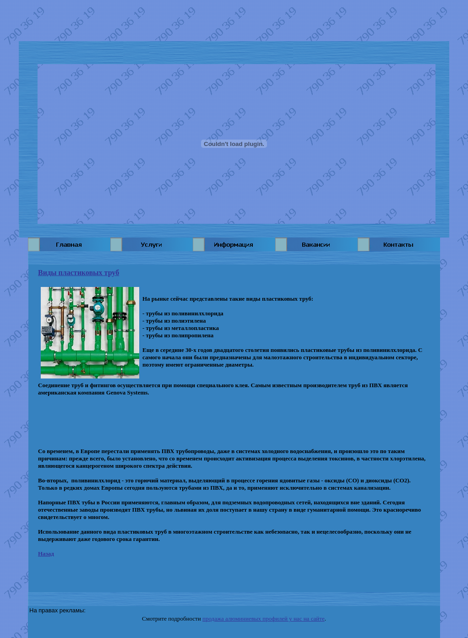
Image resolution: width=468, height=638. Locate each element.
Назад (46, 553)
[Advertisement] (234, 20)
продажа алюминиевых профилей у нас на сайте (263, 618)
